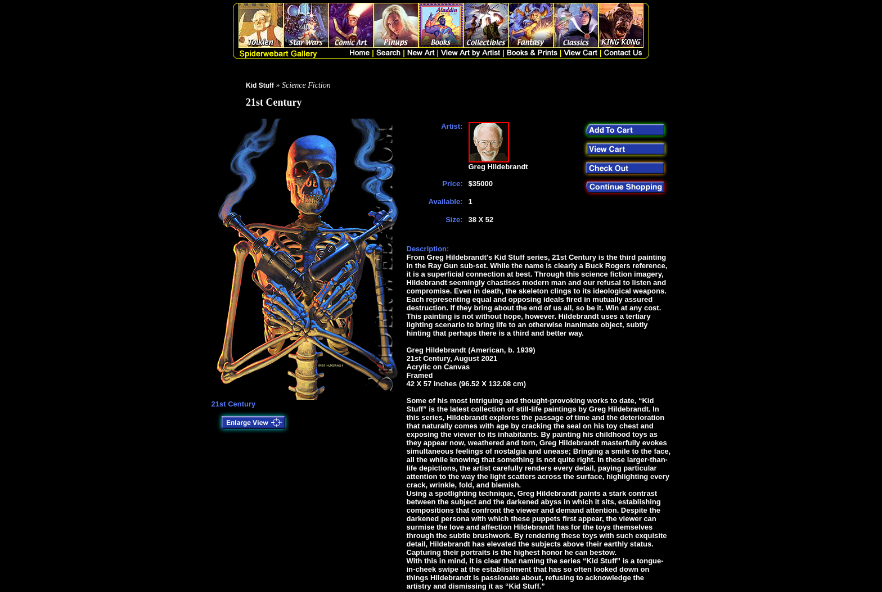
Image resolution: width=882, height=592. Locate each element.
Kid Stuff (260, 85)
